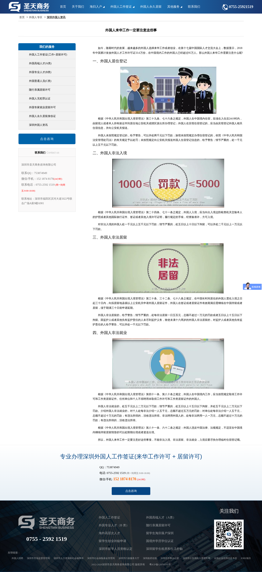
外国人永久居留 (151, 6)
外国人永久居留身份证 (42, 116)
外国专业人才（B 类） (114, 525)
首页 (63, 6)
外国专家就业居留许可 (42, 107)
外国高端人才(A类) (40, 63)
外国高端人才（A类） (161, 517)
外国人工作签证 (122, 6)
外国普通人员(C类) (40, 81)
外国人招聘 (17, 558)
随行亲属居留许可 (39, 89)
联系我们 (194, 6)
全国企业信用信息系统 (225, 558)
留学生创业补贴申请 (112, 541)
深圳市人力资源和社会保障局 (68, 558)
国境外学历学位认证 (160, 541)
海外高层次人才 (109, 533)
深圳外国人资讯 (56, 17)
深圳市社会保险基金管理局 (101, 558)
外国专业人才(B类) (40, 72)
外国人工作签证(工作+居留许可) (48, 54)
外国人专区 (35, 17)
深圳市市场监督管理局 (38, 558)
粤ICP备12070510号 (160, 564)
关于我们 (78, 6)
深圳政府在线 (150, 558)
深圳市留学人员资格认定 (115, 548)
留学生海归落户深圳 (160, 533)
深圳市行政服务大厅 (129, 558)
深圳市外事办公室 (170, 558)
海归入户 (97, 6)
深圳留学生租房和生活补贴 (164, 548)
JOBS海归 (246, 558)
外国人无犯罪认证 (39, 98)
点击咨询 (47, 139)
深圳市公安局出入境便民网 (196, 558)
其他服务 (174, 6)
